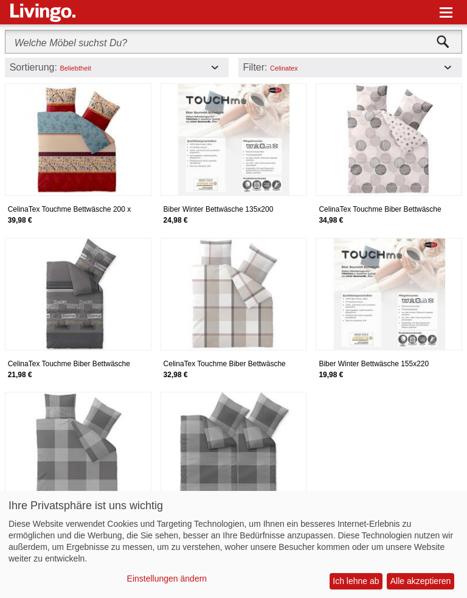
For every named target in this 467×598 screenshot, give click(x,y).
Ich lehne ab (356, 581)
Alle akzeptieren (420, 581)
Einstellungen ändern (167, 578)
